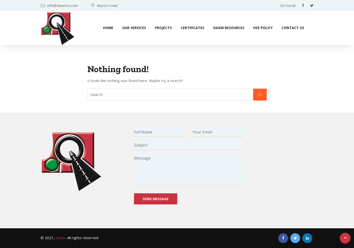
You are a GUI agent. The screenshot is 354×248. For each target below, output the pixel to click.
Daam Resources (228, 27)
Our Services (134, 27)
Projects (163, 27)
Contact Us (292, 27)
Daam (60, 237)
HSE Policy (263, 27)
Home (108, 27)
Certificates (192, 27)
